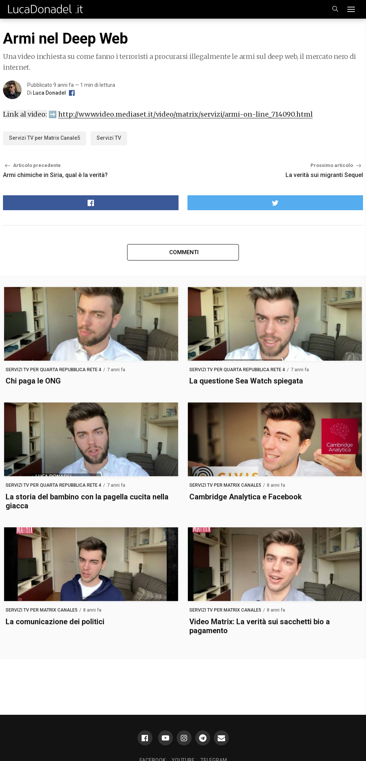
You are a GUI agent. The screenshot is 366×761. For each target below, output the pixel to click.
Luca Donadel (49, 93)
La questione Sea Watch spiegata (246, 380)
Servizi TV (109, 138)
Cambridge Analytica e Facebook (245, 496)
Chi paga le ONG (33, 380)
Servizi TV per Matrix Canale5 (44, 138)
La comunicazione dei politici (55, 621)
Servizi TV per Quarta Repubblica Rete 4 (53, 369)
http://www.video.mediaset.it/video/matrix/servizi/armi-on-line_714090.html (185, 114)
